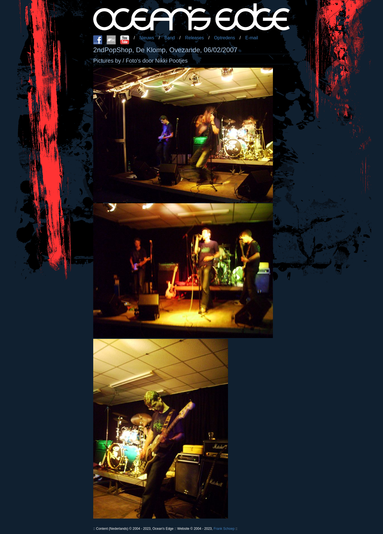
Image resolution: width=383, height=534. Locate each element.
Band (169, 37)
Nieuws (146, 37)
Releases (194, 37)
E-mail (251, 37)
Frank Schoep (224, 529)
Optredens (224, 37)
